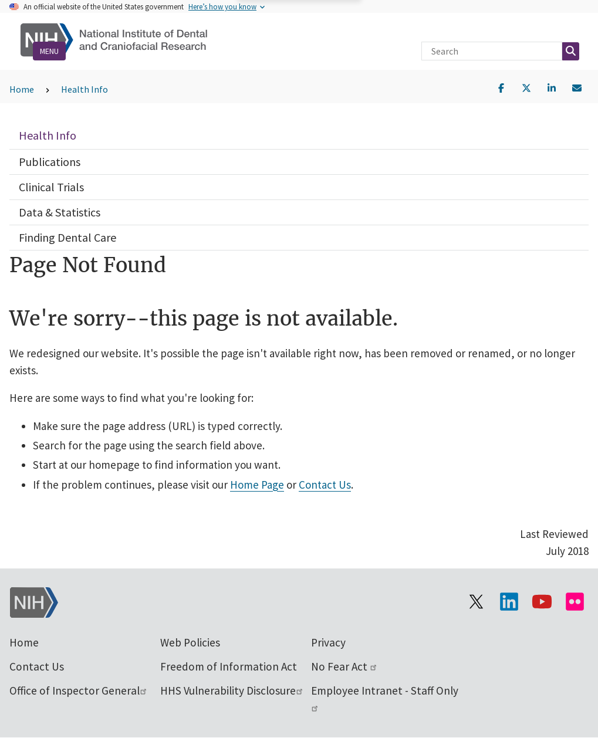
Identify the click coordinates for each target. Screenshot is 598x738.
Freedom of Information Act (228, 666)
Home (21, 89)
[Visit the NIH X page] (476, 601)
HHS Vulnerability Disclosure (232, 690)
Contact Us (325, 485)
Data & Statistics (59, 212)
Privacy (328, 642)
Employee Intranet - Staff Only (384, 697)
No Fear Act (344, 666)
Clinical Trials (51, 187)
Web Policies (190, 642)
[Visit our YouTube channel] (542, 601)
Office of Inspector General (78, 690)
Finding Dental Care (67, 237)
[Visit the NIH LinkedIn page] (509, 601)
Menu (49, 51)
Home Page (257, 485)
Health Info (84, 89)
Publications (49, 161)
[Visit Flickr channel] (574, 601)
